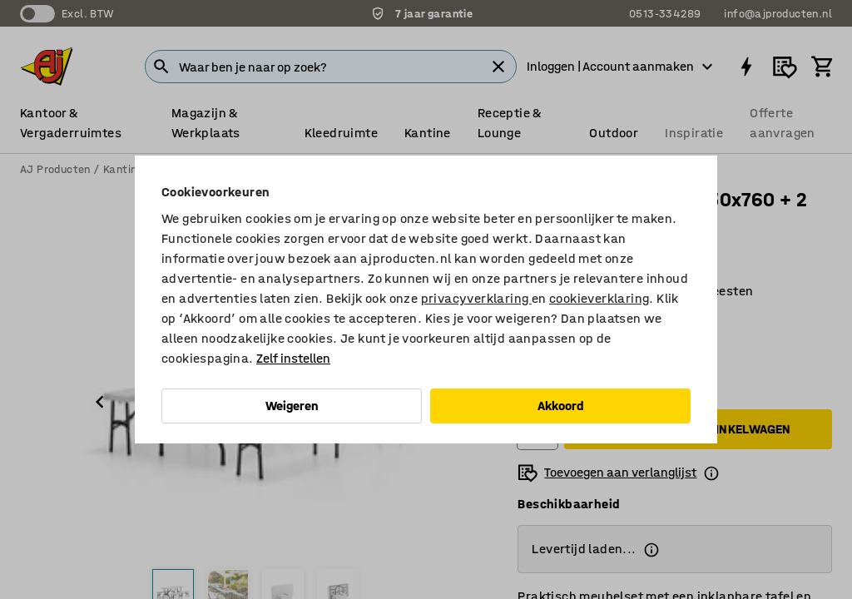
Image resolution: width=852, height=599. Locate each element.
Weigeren (292, 405)
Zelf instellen (293, 358)
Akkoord (560, 405)
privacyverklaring (476, 298)
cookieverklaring (599, 298)
